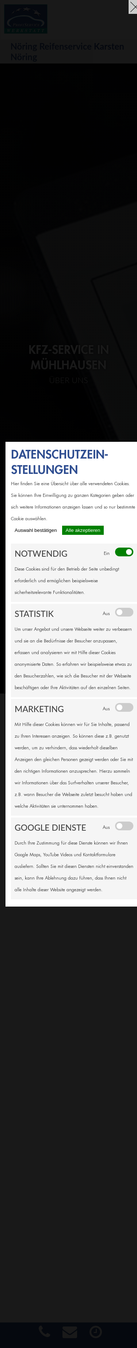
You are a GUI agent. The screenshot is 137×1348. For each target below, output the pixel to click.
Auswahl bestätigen (36, 530)
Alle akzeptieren (83, 530)
